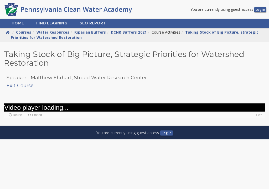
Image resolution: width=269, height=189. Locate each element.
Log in (260, 9)
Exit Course (20, 85)
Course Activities (166, 32)
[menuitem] (17, 23)
